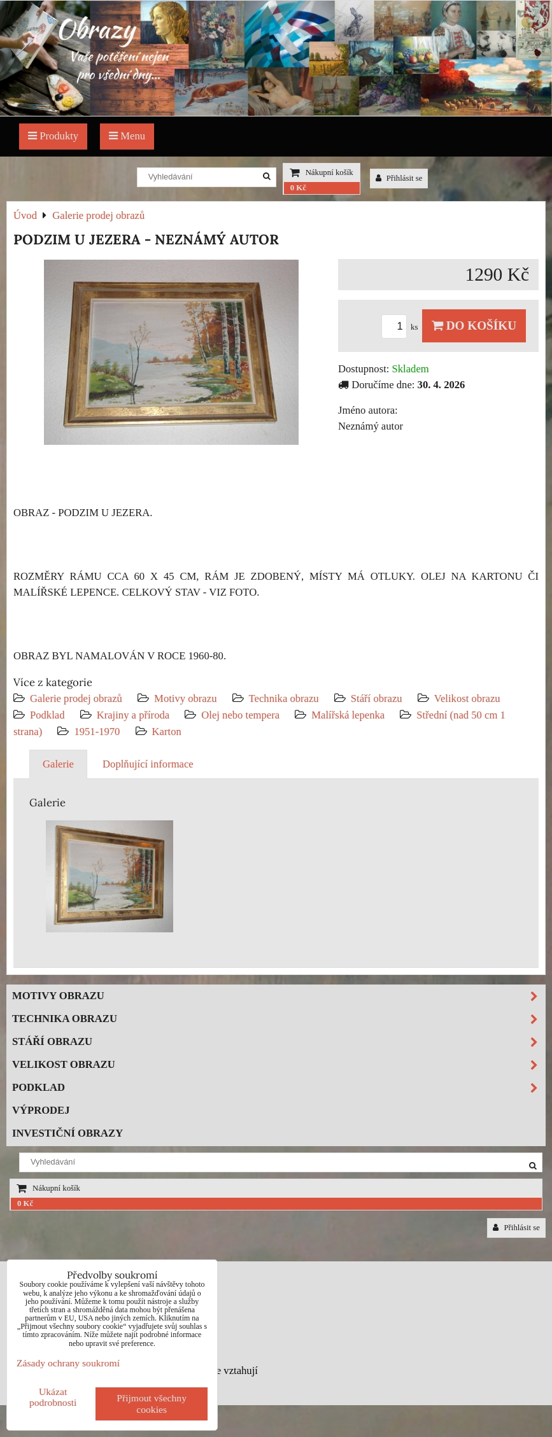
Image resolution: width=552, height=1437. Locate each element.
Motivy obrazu (185, 698)
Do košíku (474, 325)
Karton (166, 732)
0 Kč (298, 187)
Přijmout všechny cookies (152, 1403)
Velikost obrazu (467, 698)
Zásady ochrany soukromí (68, 1362)
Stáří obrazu (376, 698)
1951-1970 (97, 732)
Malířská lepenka (348, 715)
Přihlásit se (399, 178)
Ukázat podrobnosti (53, 1397)
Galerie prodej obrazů (76, 698)
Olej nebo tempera (240, 715)
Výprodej (41, 1110)
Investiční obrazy (67, 1133)
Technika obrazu (284, 698)
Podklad (47, 715)
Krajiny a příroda (133, 715)
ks (401, 327)
